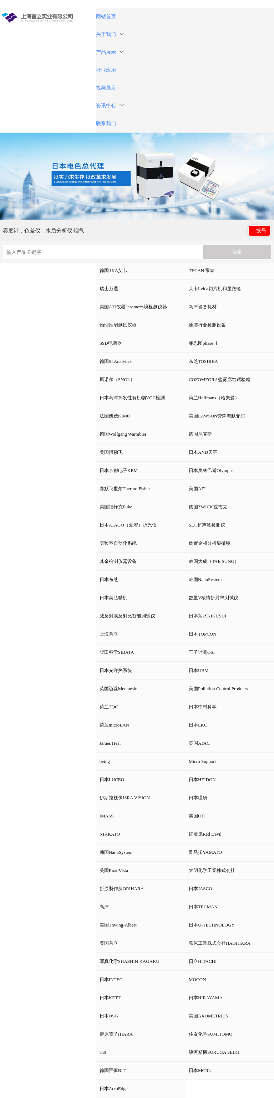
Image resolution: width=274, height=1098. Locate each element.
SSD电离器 (111, 343)
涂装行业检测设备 (207, 325)
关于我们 (110, 34)
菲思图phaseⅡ (203, 343)
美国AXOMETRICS (208, 1016)
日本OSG (109, 1016)
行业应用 (106, 70)
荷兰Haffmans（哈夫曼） (214, 397)
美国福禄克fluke (116, 506)
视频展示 (106, 88)
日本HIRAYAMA (206, 997)
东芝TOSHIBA (203, 361)
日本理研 (198, 797)
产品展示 (110, 52)
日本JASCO (200, 888)
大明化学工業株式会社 (212, 870)
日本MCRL (200, 1070)
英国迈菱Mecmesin (118, 688)
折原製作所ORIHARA (122, 888)
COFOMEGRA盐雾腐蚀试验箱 (219, 379)
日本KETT (110, 997)
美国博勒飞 (111, 452)
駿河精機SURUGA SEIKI (214, 1052)
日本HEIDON (202, 779)
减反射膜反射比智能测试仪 (127, 616)
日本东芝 (109, 579)
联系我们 (106, 123)
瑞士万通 (109, 288)
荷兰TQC (109, 706)
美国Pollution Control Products (218, 688)
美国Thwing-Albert (118, 925)
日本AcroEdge (114, 1088)
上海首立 (109, 634)
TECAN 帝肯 (202, 270)
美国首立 (109, 943)
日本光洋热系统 (116, 670)
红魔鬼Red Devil (205, 834)
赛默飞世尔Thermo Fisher (125, 488)
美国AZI (197, 488)
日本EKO (198, 725)
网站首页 (106, 16)
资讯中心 (110, 105)
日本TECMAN (203, 906)
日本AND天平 (203, 452)
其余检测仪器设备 (118, 561)
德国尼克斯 (200, 434)
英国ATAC (199, 743)
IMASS (107, 816)
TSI (103, 1052)
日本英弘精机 (113, 597)
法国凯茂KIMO (115, 416)
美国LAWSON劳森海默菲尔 (217, 416)
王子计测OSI (202, 652)
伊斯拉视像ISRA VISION (125, 797)
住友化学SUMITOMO (211, 1034)
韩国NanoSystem (116, 852)
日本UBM (199, 670)
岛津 (104, 906)
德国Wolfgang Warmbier (123, 434)
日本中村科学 (203, 706)
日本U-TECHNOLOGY (212, 925)
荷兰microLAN (114, 725)
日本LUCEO (112, 779)
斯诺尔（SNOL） (117, 379)
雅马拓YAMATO (205, 852)
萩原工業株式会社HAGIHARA (219, 943)
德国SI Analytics (116, 361)
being (105, 761)
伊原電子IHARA (116, 1034)
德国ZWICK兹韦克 (208, 506)
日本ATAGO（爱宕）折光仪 (128, 525)
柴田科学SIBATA (117, 652)
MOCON (197, 979)
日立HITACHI (203, 961)
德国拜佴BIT (113, 1070)
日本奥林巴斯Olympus (211, 470)
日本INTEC (111, 979)
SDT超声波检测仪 (207, 525)
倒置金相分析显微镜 (209, 543)
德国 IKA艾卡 (113, 270)
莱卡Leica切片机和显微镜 (215, 288)
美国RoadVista (114, 870)
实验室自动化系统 (118, 543)
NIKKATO (110, 834)
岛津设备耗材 (203, 306)
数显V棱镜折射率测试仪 (213, 597)
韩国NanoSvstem (205, 579)
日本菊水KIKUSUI (207, 616)
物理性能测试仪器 (118, 325)
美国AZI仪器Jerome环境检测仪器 (133, 306)
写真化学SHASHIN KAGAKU (129, 961)
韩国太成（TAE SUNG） (214, 561)
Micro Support (202, 761)
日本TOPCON (203, 634)
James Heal (110, 743)
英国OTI (197, 816)
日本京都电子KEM (119, 470)
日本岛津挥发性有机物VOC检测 (132, 397)
